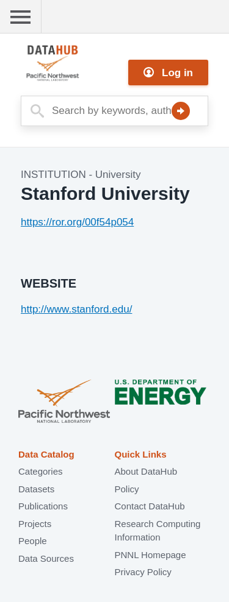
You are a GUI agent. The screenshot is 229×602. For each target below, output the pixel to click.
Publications (43, 506)
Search (181, 111)
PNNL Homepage (150, 555)
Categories (40, 471)
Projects (34, 524)
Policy (127, 489)
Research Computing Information (158, 531)
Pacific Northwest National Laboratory (64, 402)
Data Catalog (46, 454)
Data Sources (46, 558)
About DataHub (146, 471)
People (32, 541)
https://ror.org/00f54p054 (77, 222)
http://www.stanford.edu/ (76, 309)
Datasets (36, 489)
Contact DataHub (150, 506)
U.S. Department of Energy (160, 402)
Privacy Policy (143, 572)
